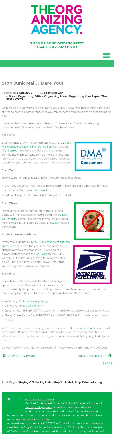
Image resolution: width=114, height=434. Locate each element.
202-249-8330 (21, 389)
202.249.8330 (63, 47)
